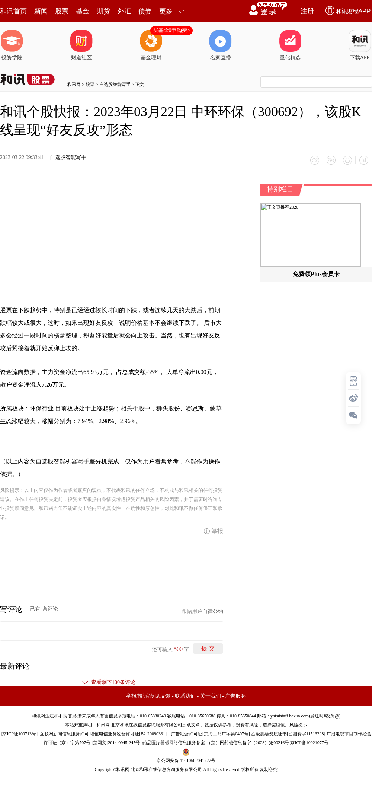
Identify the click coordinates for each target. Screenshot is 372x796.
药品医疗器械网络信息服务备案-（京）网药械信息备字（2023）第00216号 (215, 742)
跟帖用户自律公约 (202, 611)
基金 (82, 11)
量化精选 (290, 45)
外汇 (124, 11)
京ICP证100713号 (19, 733)
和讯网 (74, 84)
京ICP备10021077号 (309, 742)
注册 (307, 11)
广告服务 (235, 696)
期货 (103, 11)
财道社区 (81, 45)
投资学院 (12, 45)
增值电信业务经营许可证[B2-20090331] (128, 733)
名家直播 (220, 45)
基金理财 (151, 45)
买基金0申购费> (171, 30)
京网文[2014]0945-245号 (116, 742)
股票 (61, 11)
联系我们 (185, 696)
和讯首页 (13, 11)
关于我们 (210, 696)
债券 (145, 11)
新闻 (41, 11)
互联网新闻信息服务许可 (64, 733)
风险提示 (298, 724)
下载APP (360, 45)
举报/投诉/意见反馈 (148, 696)
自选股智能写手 (115, 84)
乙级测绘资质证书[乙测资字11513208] (288, 733)
